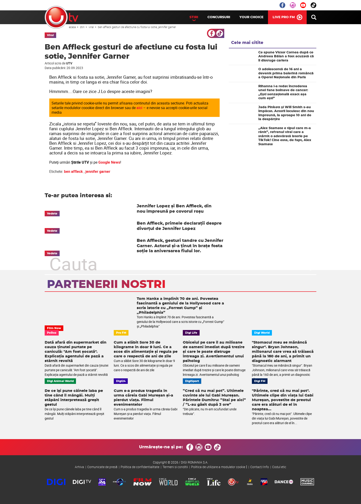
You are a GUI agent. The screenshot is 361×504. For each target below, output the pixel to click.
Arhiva (79, 467)
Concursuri (218, 17)
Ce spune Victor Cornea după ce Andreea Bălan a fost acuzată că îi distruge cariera (286, 56)
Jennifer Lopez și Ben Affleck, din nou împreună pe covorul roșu (174, 209)
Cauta (313, 17)
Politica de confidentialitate (140, 467)
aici (139, 107)
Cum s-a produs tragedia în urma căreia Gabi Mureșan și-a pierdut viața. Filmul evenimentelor (143, 397)
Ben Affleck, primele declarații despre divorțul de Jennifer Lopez (179, 226)
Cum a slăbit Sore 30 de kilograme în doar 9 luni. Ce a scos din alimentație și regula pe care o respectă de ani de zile (146, 349)
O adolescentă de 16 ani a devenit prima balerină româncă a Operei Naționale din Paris (286, 73)
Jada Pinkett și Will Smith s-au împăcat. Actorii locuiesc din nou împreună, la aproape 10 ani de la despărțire (286, 113)
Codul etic (279, 467)
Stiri (193, 17)
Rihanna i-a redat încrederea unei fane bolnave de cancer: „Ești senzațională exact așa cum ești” (283, 92)
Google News (109, 162)
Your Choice (251, 17)
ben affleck (73, 171)
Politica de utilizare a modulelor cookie (218, 467)
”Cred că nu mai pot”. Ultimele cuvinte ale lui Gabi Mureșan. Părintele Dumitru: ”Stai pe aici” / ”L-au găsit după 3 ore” (214, 397)
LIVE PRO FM (284, 17)
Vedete (52, 213)
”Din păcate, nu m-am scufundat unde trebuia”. (209, 411)
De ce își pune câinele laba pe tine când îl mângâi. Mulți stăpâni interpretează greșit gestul (74, 397)
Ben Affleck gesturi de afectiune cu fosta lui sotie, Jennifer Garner (137, 27)
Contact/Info (259, 467)
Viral (91, 27)
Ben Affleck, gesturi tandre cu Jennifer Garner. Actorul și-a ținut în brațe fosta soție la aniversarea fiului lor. (180, 246)
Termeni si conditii (175, 467)
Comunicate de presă (102, 467)
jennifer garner (97, 171)
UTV (61, 17)
